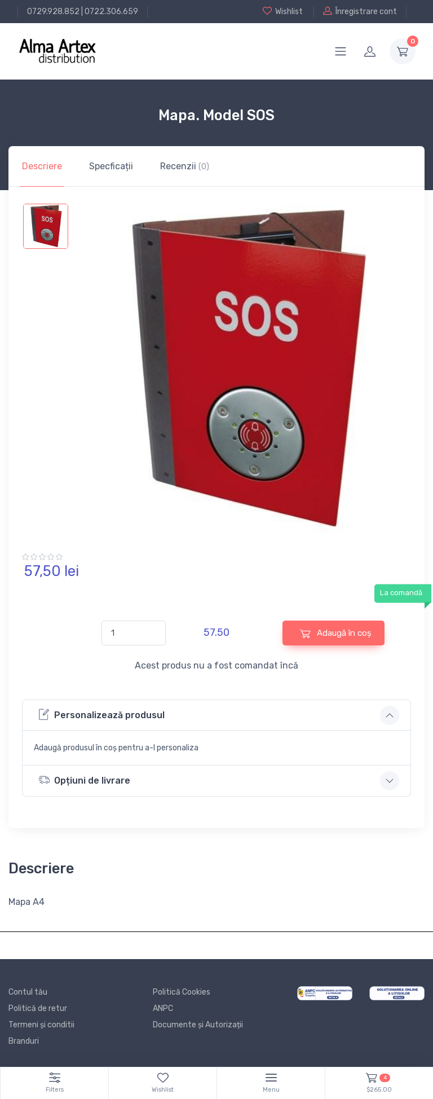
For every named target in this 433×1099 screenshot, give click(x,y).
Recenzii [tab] (184, 166)
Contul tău (27, 992)
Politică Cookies (181, 992)
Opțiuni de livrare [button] (84, 780)
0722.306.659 (111, 11)
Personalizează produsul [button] (101, 714)
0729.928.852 (53, 11)
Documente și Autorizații (198, 1025)
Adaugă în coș (336, 633)
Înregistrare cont (360, 11)
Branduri (23, 1041)
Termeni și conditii (41, 1025)
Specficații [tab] (111, 166)
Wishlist (283, 11)
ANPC (163, 1008)
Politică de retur (37, 1008)
